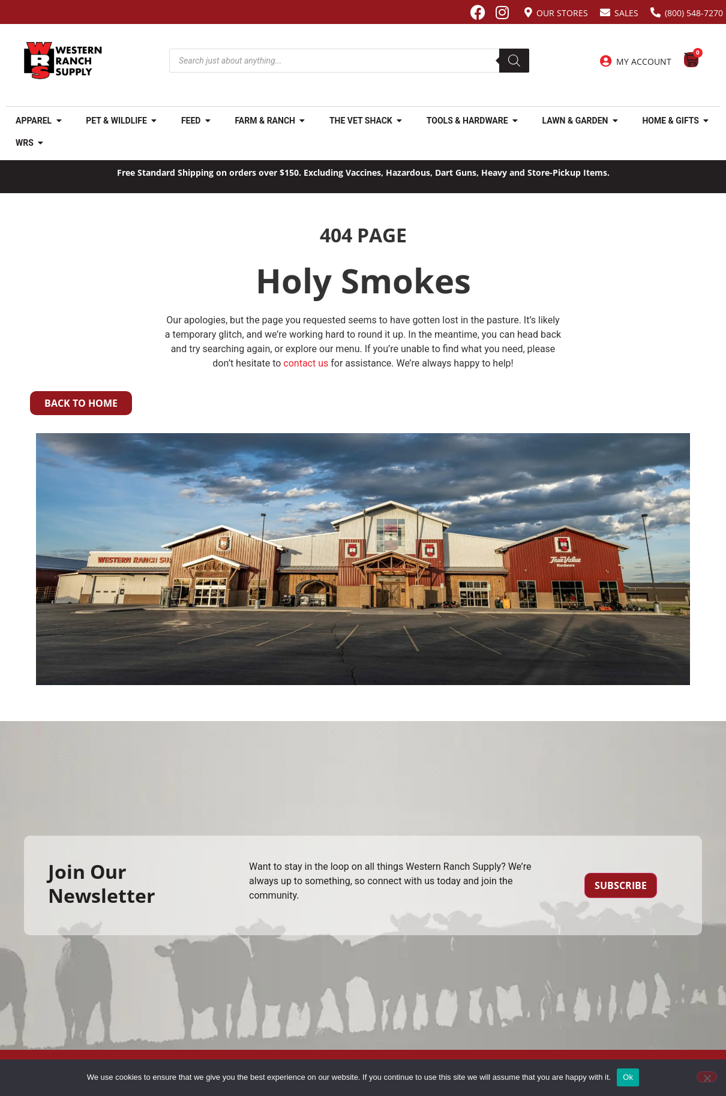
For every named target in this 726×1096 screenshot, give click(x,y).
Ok (628, 1077)
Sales (626, 13)
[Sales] (605, 12)
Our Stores (562, 13)
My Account (643, 61)
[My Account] (606, 61)
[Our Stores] (528, 12)
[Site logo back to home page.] (63, 60)
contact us (305, 363)
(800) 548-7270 (694, 13)
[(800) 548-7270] (655, 12)
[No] (707, 1076)
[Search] (514, 61)
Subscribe (621, 885)
